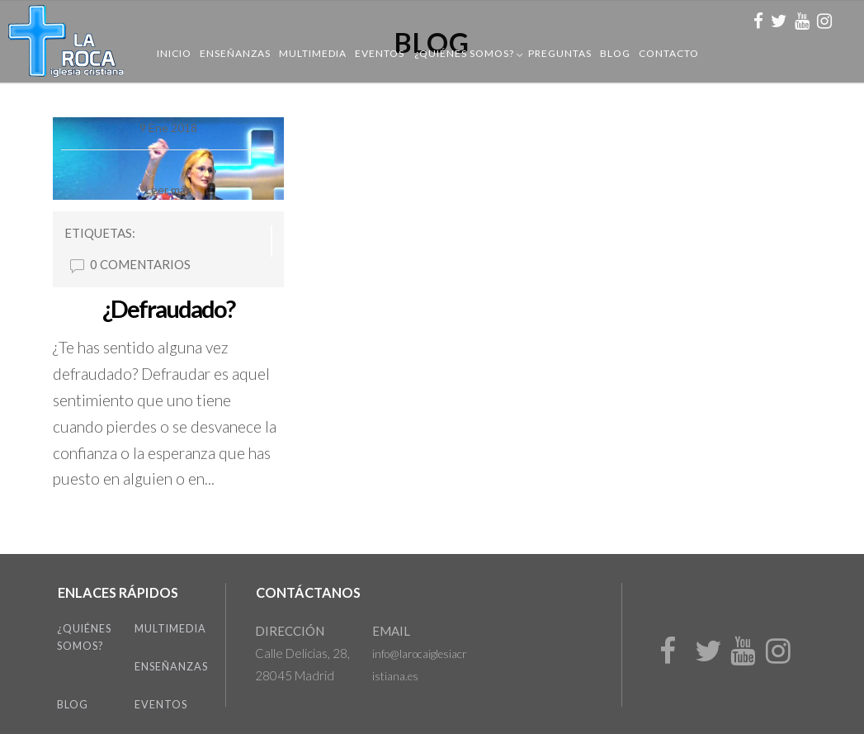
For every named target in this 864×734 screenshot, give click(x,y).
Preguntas (560, 53)
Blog (615, 53)
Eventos (379, 53)
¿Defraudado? (168, 308)
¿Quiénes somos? (464, 53)
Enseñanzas (235, 53)
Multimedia (313, 53)
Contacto (669, 53)
